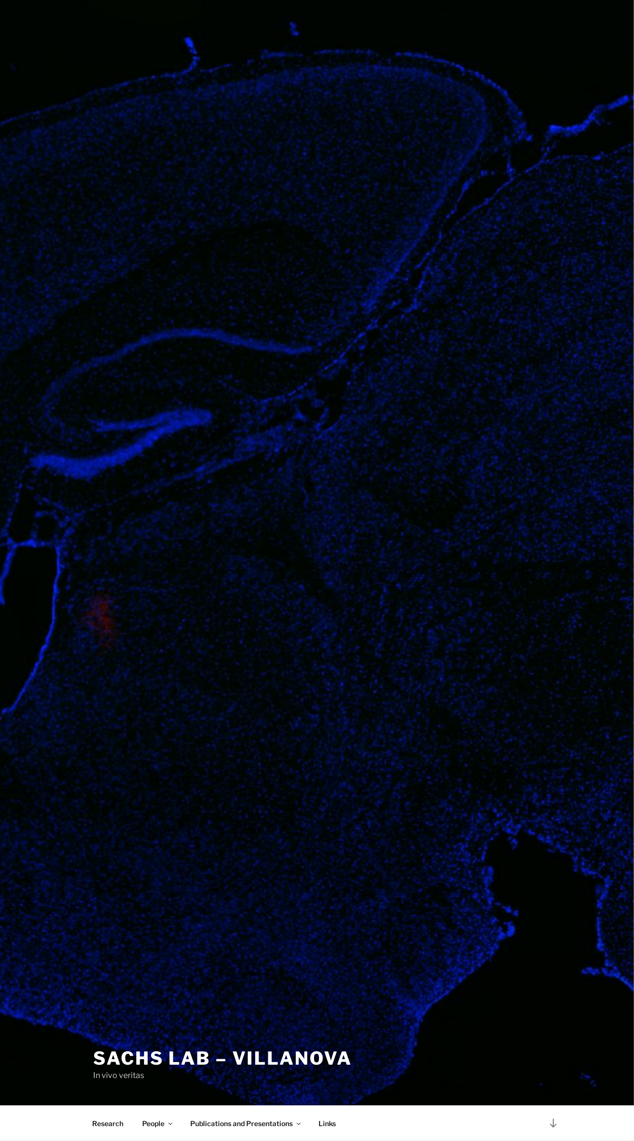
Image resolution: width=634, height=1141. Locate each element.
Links (327, 1123)
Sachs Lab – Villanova (222, 1058)
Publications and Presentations (246, 1123)
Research (107, 1123)
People (158, 1123)
